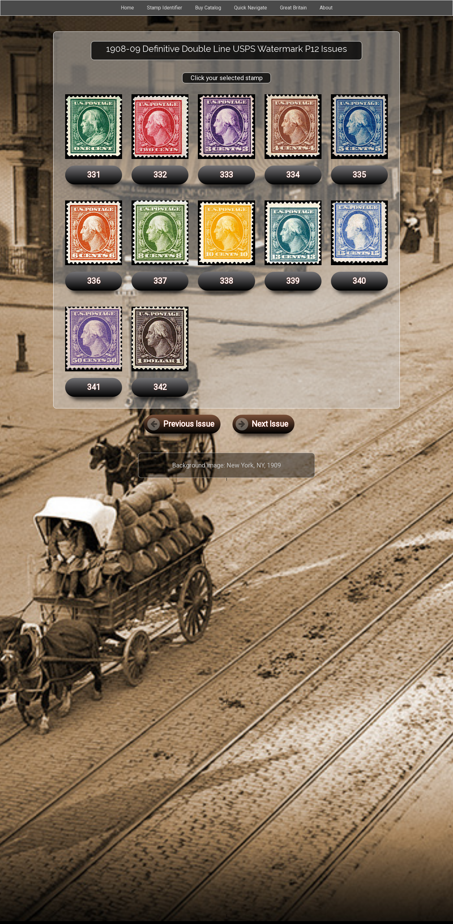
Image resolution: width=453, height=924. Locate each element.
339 (292, 281)
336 (93, 281)
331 (93, 174)
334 (292, 174)
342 (160, 387)
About (326, 8)
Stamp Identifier (164, 8)
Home (127, 8)
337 (160, 281)
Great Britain (293, 8)
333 (226, 174)
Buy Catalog (208, 8)
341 (93, 387)
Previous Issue (180, 424)
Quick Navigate (250, 8)
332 (160, 174)
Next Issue (262, 424)
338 (226, 281)
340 (359, 281)
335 (359, 174)
